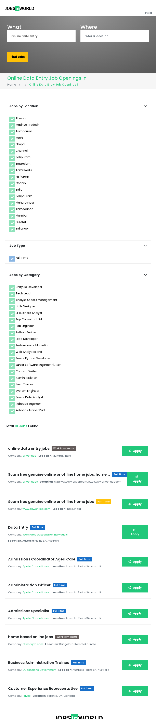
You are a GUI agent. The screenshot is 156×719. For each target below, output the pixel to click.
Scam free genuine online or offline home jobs (52, 491)
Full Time (22, 259)
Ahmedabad (24, 211)
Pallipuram (23, 159)
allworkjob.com (34, 616)
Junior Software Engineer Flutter (38, 366)
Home (11, 86)
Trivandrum (24, 133)
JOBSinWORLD (125, 707)
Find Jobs (18, 58)
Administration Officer (30, 564)
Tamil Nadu (24, 172)
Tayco (28, 661)
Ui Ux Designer (25, 308)
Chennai (22, 152)
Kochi (19, 139)
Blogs (46, 706)
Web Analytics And (29, 353)
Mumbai (21, 217)
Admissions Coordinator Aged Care (42, 541)
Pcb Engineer (25, 327)
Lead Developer (27, 340)
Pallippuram (24, 198)
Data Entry (19, 513)
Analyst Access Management (36, 301)
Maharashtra (25, 204)
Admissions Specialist (30, 586)
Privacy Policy (12, 708)
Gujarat (21, 224)
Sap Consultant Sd (29, 321)
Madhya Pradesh (27, 126)
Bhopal (20, 146)
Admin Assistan (26, 379)
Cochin (21, 185)
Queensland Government (40, 639)
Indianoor (22, 230)
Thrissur (21, 120)
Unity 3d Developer (29, 289)
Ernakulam (23, 165)
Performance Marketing (32, 347)
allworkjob (30, 452)
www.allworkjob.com (37, 498)
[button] (145, 108)
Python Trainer (26, 334)
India (19, 191)
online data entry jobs (30, 444)
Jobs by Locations (66, 708)
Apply (134, 447)
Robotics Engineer (28, 405)
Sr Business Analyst (29, 314)
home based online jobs (31, 609)
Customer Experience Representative (44, 653)
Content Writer (26, 373)
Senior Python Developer (33, 360)
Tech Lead (23, 295)
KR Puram (22, 178)
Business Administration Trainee (39, 631)
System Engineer (27, 392)
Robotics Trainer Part (30, 412)
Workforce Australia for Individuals (46, 521)
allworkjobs (31, 474)
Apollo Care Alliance (37, 549)
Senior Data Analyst (29, 399)
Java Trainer (24, 386)
